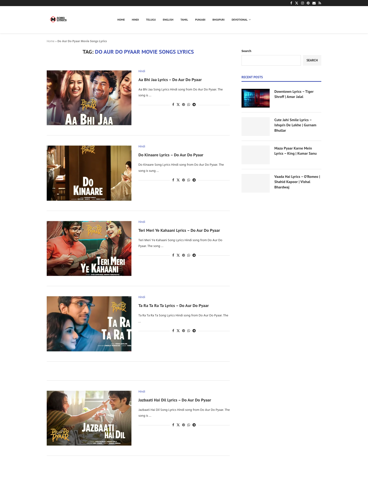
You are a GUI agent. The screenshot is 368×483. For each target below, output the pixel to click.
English (168, 19)
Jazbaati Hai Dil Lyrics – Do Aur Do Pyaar (174, 400)
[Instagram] (302, 3)
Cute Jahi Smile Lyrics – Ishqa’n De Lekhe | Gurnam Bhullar (295, 125)
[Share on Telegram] (194, 105)
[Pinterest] (308, 3)
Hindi (135, 19)
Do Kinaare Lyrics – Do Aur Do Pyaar (170, 154)
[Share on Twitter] (178, 105)
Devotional (240, 19)
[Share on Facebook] (173, 105)
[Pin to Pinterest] (183, 105)
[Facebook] (291, 3)
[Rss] (319, 3)
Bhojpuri (218, 19)
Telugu (151, 19)
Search (246, 51)
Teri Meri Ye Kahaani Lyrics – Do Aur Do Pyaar (179, 230)
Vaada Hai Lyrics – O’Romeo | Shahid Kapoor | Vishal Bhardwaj (297, 181)
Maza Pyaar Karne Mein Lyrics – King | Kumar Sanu (295, 151)
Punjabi (200, 19)
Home (121, 19)
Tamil (184, 19)
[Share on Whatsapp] (188, 105)
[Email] (314, 3)
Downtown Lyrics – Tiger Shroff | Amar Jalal (294, 94)
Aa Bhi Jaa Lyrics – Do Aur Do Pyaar (170, 79)
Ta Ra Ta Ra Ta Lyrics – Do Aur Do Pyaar (173, 305)
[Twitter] (297, 3)
